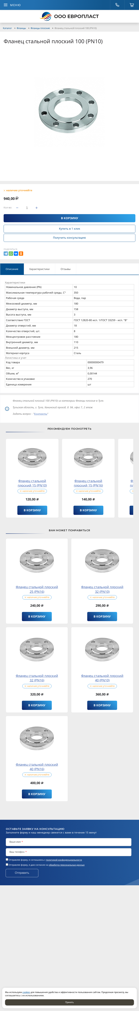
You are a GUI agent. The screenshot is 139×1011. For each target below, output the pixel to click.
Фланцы (21, 28)
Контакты (40, 413)
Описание (12, 269)
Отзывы (66, 269)
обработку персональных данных (67, 864)
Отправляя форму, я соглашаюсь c (45, 859)
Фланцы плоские (40, 28)
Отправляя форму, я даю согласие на (47, 864)
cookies (26, 992)
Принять (69, 1002)
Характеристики (39, 269)
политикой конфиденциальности (64, 859)
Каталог (7, 28)
